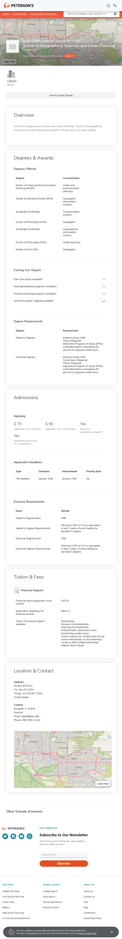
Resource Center (51, 907)
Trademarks (89, 913)
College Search (50, 891)
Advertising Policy (92, 918)
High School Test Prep (13, 913)
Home (6, 13)
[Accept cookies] (109, 932)
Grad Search (49, 896)
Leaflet (83, 19)
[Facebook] (13, 836)
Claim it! (69, 56)
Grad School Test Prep (13, 896)
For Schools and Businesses (16, 918)
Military (6, 907)
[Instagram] (29, 836)
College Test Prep (10, 891)
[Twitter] (5, 836)
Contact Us (89, 896)
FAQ (86, 902)
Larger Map (9, 61)
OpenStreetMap (100, 19)
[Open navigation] (115, 6)
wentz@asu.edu (30, 716)
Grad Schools (20, 13)
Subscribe (63, 863)
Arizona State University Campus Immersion (53, 13)
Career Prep (8, 902)
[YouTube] (21, 836)
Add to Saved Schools (61, 95)
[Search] (108, 6)
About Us (88, 891)
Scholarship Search (52, 902)
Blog (86, 907)
